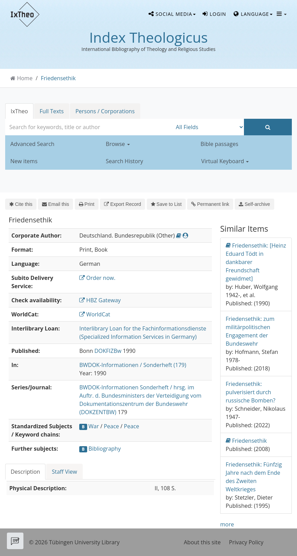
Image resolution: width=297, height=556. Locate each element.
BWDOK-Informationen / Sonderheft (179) (132, 365)
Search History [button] (124, 161)
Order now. (97, 278)
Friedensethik (58, 78)
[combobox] (88, 127)
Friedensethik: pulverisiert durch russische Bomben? (250, 392)
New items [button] (24, 161)
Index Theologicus (148, 37)
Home (24, 78)
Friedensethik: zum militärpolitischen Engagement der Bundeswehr (250, 331)
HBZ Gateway (100, 300)
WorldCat (94, 314)
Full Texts (52, 111)
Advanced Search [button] (32, 144)
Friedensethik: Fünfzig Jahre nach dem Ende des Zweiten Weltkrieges (254, 477)
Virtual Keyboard (225, 161)
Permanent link (210, 204)
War (94, 426)
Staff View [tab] (64, 471)
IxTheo (19, 111)
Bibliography (105, 448)
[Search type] (208, 127)
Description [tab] (25, 471)
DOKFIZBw (107, 351)
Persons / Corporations (105, 111)
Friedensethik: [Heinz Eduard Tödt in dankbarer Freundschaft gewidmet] (256, 261)
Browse (118, 144)
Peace (111, 426)
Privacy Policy (246, 542)
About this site (202, 542)
